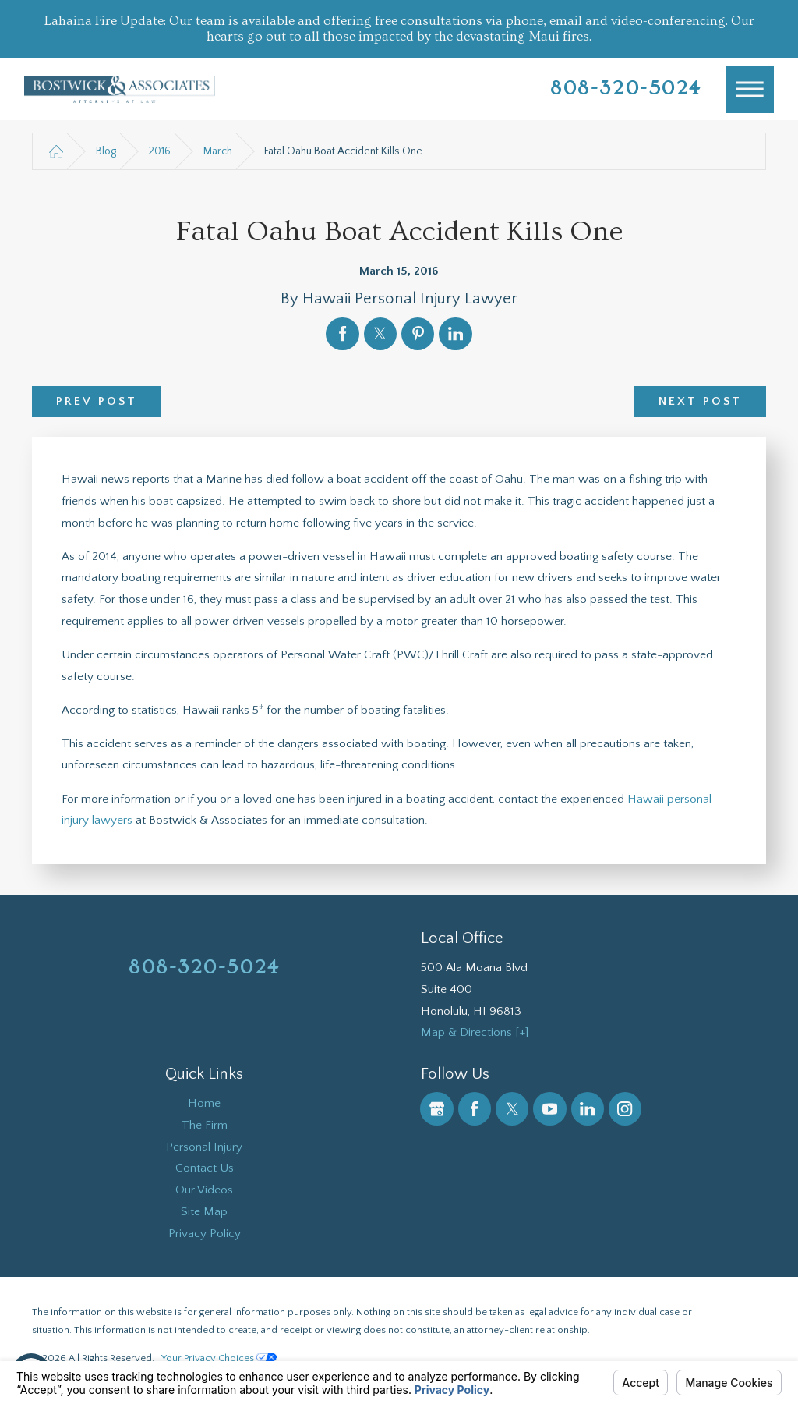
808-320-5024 (626, 88)
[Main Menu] (750, 90)
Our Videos (204, 1190)
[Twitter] (512, 1108)
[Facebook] (474, 1108)
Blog (106, 151)
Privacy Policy (204, 1233)
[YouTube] (549, 1108)
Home (204, 1103)
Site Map (204, 1211)
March (217, 151)
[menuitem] (204, 1104)
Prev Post (97, 401)
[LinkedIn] (587, 1108)
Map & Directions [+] (474, 1032)
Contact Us (204, 1168)
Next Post (701, 401)
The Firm (205, 1125)
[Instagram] (625, 1108)
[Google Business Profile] (436, 1108)
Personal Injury (204, 1147)
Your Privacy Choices (219, 1358)
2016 (159, 151)
